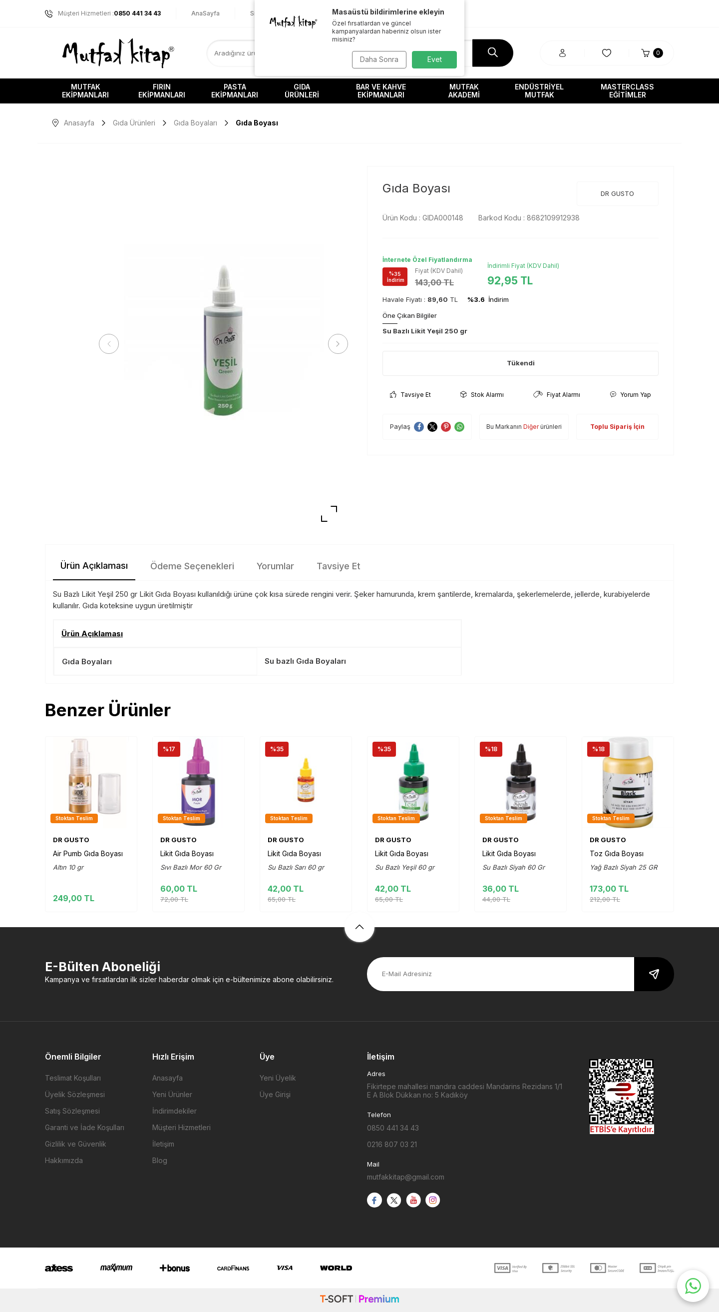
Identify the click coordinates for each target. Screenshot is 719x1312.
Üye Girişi (275, 1094)
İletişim (163, 1144)
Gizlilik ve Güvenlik (75, 1144)
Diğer (531, 426)
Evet (434, 59)
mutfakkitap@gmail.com (405, 1177)
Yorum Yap (630, 394)
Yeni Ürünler (172, 1094)
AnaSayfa (205, 13)
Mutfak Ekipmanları (85, 90)
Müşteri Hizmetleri (181, 1127)
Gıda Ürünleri (302, 90)
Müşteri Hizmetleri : (103, 13)
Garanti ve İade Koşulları (84, 1127)
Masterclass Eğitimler (627, 90)
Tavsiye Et (410, 394)
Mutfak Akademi (464, 90)
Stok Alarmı (482, 394)
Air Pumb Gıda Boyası (88, 853)
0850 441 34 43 (393, 1128)
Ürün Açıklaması (94, 565)
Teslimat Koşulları (73, 1078)
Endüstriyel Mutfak (539, 90)
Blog (159, 1160)
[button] (112, 344)
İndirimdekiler (174, 1111)
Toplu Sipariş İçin (617, 426)
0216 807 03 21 (392, 1144)
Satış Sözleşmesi (72, 1111)
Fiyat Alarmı (556, 394)
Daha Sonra (377, 59)
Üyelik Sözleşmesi (75, 1094)
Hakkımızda (64, 1160)
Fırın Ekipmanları (161, 90)
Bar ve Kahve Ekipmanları (381, 90)
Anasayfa (73, 122)
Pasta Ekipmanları (234, 90)
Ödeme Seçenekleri (192, 566)
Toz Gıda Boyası (617, 853)
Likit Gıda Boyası (187, 853)
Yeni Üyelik (278, 1078)
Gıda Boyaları (195, 122)
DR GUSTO (617, 193)
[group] (223, 344)
